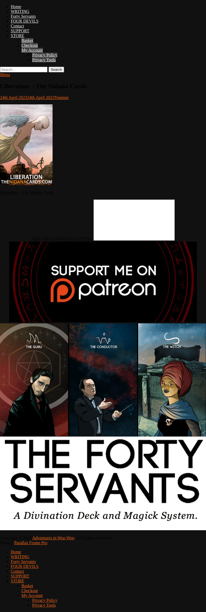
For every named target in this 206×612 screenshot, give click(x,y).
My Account (32, 50)
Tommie (61, 97)
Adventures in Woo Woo (53, 538)
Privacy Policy (44, 55)
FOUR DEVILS (25, 21)
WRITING (20, 11)
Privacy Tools (44, 60)
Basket (27, 40)
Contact (17, 26)
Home (16, 6)
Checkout (29, 45)
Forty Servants (23, 16)
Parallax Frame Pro (30, 542)
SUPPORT (20, 31)
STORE (17, 35)
